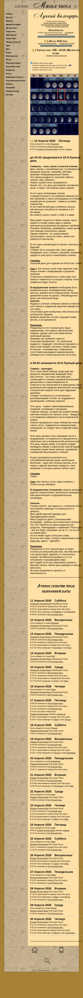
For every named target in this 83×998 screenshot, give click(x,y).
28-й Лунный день (55, 673)
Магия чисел (52, 5)
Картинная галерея (14, 77)
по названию (69, 32)
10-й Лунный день (55, 866)
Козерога (55, 144)
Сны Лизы (9, 94)
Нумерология (11, 28)
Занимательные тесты (15, 80)
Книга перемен (12, 56)
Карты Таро (11, 38)
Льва (66, 819)
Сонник (9, 52)
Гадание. (35, 260)
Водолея (71, 612)
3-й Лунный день (54, 745)
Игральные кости (13, 66)
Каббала (9, 84)
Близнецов (70, 753)
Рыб (69, 648)
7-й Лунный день (54, 811)
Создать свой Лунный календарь (57, 26)
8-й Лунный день (54, 833)
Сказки (9, 73)
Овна (66, 681)
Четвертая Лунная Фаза (40, 604)
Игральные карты (13, 63)
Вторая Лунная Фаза (39, 844)
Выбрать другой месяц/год (47, 43)
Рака (71, 786)
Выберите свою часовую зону (57, 56)
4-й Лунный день (54, 767)
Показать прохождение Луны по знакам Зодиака (49, 67)
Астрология (10, 31)
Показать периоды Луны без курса (44, 65)
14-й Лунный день (55, 928)
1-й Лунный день (54, 709)
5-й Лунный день (54, 781)
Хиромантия (11, 35)
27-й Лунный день (55, 662)
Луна (8, 49)
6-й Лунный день (54, 800)
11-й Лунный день (55, 883)
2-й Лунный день (54, 734)
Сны (32, 268)
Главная (9, 14)
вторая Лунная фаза (46, 831)
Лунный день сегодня (66, 43)
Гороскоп (9, 17)
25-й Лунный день (55, 628)
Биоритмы (10, 70)
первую (66, 831)
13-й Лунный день (55, 914)
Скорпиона (70, 933)
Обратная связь (12, 91)
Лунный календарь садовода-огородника (55, 25)
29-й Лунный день (55, 695)
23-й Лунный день (55, 147)
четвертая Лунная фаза (47, 149)
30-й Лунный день (55, 703)
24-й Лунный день (55, 615)
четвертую (60, 714)
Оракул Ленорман (13, 42)
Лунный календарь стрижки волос (55, 23)
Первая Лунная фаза (39, 714)
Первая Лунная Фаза (39, 731)
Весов (67, 897)
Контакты (10, 87)
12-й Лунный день (55, 900)
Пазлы (8, 59)
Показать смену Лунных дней (43, 63)
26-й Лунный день (55, 640)
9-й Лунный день (54, 850)
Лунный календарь (13, 24)
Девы (66, 864)
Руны (8, 45)
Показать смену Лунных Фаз (42, 70)
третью (69, 149)
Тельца (68, 720)
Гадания (9, 21)
